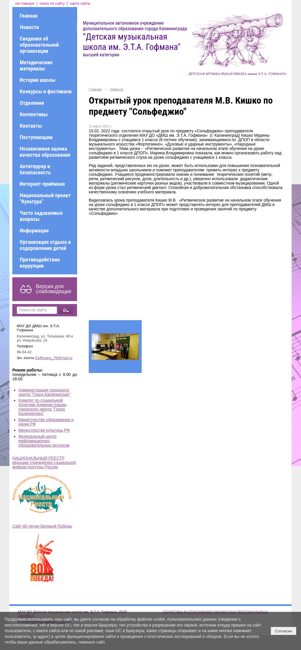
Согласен (283, 631)
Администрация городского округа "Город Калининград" (45, 392)
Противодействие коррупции (40, 262)
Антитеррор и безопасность (35, 169)
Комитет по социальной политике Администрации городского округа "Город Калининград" (42, 407)
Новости (29, 27)
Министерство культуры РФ (44, 430)
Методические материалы (36, 65)
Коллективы (34, 114)
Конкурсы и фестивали (45, 91)
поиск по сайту (52, 3)
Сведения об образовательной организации (39, 45)
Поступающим (36, 137)
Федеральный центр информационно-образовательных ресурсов (44, 441)
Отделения (32, 103)
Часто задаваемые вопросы (41, 216)
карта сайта (80, 3)
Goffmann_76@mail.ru (54, 358)
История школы (38, 80)
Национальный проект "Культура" (45, 198)
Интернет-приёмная (42, 184)
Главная (28, 16)
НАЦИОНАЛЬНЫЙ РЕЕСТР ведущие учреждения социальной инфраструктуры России (44, 462)
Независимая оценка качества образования (45, 152)
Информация (34, 230)
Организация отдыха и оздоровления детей (45, 245)
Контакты (31, 126)
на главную (24, 3)
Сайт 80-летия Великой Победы (42, 526)
